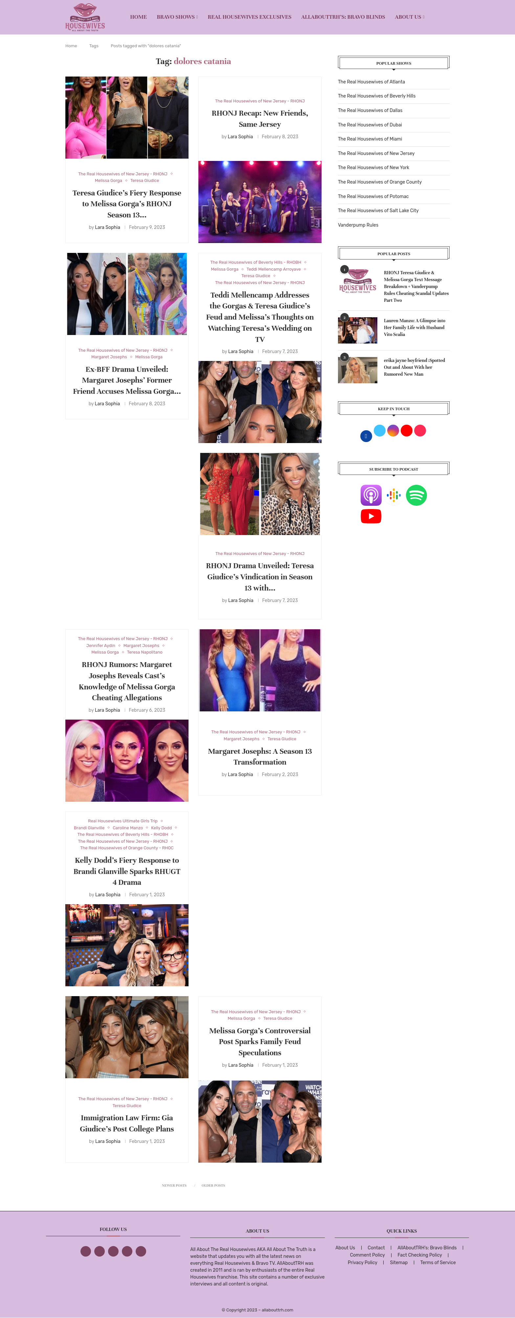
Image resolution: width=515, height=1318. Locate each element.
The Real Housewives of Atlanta (371, 82)
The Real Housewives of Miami (370, 139)
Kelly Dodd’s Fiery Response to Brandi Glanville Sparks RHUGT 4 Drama (127, 871)
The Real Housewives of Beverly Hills (376, 96)
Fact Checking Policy (420, 1255)
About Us (408, 16)
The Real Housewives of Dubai (370, 125)
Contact (376, 1248)
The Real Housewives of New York (373, 167)
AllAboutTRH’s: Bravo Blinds (343, 16)
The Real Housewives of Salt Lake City (378, 210)
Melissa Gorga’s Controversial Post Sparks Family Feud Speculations (260, 1042)
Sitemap (399, 1262)
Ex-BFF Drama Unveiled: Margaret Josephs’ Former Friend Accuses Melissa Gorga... (127, 380)
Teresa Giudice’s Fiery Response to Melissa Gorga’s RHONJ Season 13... (127, 204)
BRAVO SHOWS (176, 16)
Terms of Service (438, 1262)
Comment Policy (367, 1255)
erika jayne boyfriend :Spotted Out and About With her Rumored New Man (414, 367)
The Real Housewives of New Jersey (376, 153)
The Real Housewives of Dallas (370, 110)
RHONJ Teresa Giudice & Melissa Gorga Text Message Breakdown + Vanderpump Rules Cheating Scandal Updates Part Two (416, 286)
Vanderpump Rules (358, 225)
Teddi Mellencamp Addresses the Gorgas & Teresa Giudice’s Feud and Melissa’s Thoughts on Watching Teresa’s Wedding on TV (260, 317)
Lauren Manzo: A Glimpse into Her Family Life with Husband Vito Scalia (414, 327)
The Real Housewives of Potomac (373, 196)
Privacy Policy (362, 1262)
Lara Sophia (107, 227)
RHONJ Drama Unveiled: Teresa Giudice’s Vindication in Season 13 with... (260, 577)
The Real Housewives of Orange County (380, 182)
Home (138, 16)
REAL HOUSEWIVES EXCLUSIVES (250, 16)
